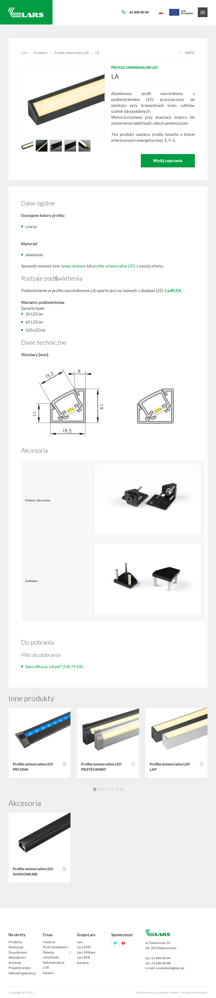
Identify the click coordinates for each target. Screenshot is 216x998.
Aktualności (17, 957)
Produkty (40, 53)
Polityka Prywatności (194, 992)
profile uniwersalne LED (114, 265)
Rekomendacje (53, 962)
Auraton (83, 963)
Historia (49, 942)
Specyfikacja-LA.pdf (54, 666)
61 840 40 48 (160, 963)
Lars (24, 53)
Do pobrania (17, 952)
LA (97, 53)
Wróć (187, 53)
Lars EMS (84, 947)
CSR (46, 967)
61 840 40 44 (160, 958)
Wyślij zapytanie (168, 160)
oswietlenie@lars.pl (170, 968)
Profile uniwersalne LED (71, 53)
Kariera (48, 973)
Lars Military (86, 952)
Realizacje (15, 947)
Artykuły (14, 963)
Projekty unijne (19, 968)
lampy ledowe (73, 265)
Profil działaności (55, 947)
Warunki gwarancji (22, 973)
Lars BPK (83, 957)
